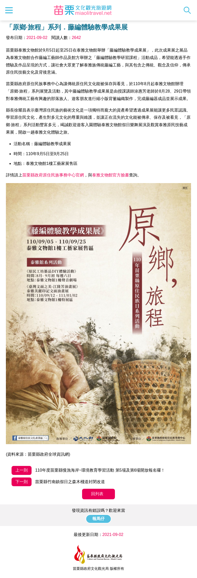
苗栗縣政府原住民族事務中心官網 (53, 175)
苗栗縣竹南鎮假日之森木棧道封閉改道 (58, 481)
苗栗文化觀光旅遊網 (83, 10)
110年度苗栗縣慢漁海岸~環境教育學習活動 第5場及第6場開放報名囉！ (88, 470)
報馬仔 (98, 518)
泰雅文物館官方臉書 (110, 175)
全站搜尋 (188, 10)
